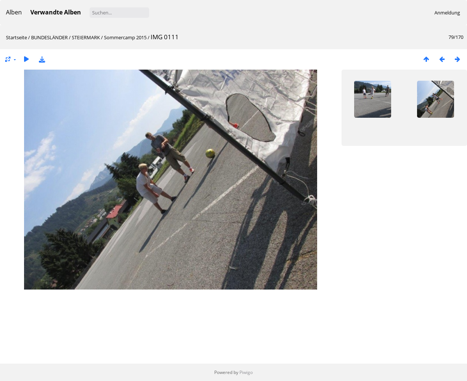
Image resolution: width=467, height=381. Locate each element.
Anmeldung (447, 12)
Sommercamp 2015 (125, 37)
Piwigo (246, 372)
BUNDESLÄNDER (49, 37)
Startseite (16, 37)
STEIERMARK (86, 37)
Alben (14, 12)
